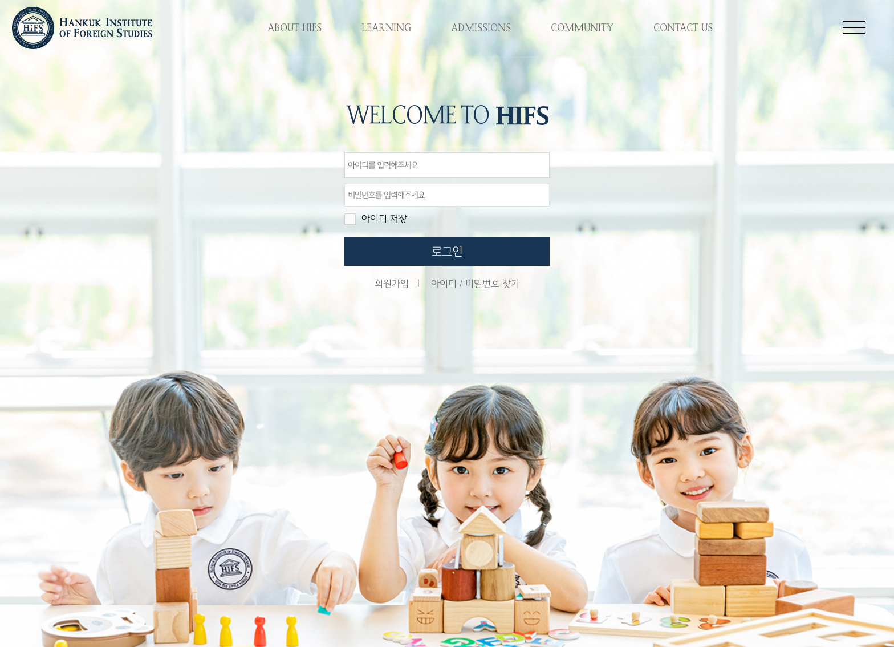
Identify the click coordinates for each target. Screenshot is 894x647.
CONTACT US (683, 28)
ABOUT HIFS (294, 28)
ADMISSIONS (481, 28)
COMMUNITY (582, 28)
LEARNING (386, 28)
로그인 (447, 251)
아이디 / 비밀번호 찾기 (475, 283)
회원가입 (392, 283)
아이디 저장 (384, 218)
